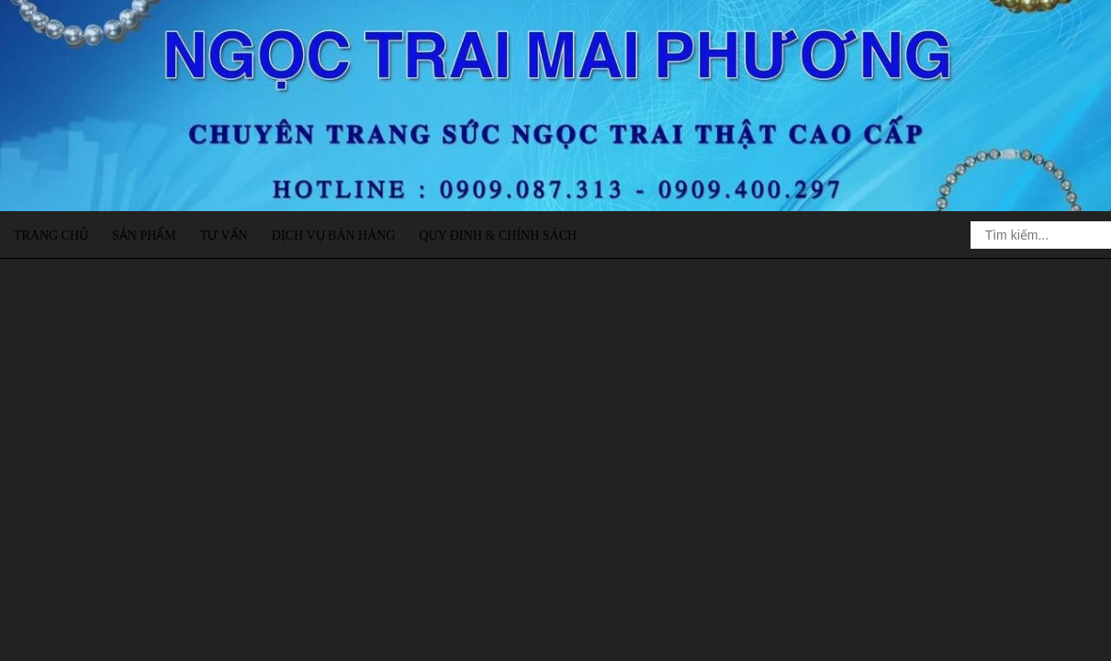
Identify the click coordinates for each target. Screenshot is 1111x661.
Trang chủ (51, 235)
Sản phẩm (144, 235)
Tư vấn (224, 235)
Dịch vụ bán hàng (334, 235)
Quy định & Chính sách (498, 235)
